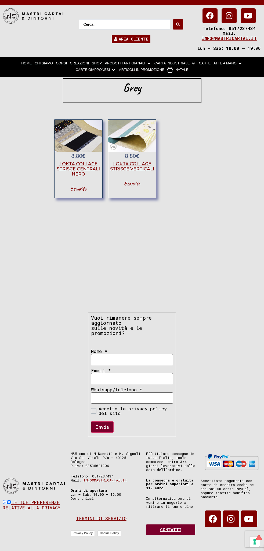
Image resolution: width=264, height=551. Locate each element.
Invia (102, 427)
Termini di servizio (101, 518)
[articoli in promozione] (141, 70)
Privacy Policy (83, 533)
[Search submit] (178, 24)
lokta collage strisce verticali (132, 166)
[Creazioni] (79, 63)
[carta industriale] (175, 63)
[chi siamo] (44, 63)
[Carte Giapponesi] (96, 70)
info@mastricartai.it (229, 38)
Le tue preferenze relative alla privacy (31, 505)
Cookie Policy (109, 533)
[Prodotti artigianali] (128, 63)
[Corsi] (61, 63)
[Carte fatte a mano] (220, 63)
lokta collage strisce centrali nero (78, 169)
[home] (26, 63)
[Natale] (178, 70)
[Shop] (97, 63)
